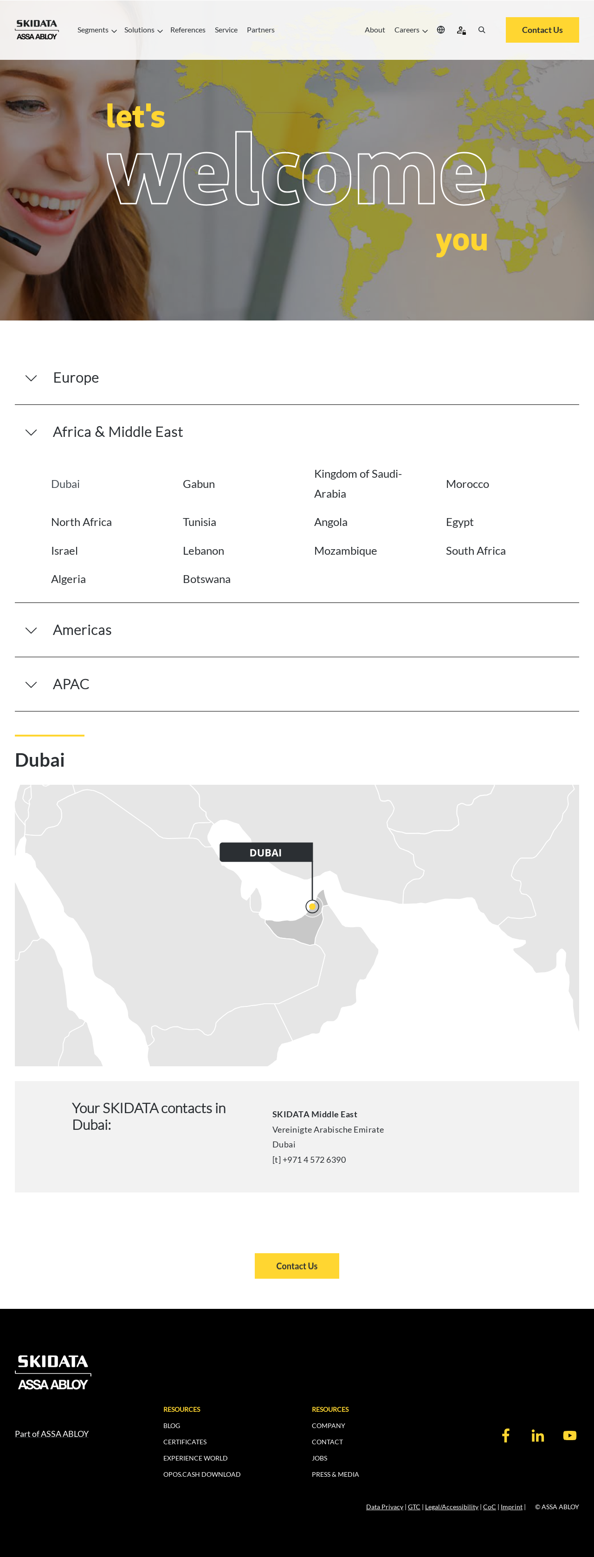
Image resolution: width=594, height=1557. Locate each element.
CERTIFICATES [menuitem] (185, 1442)
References (188, 29)
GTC (414, 1507)
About (375, 29)
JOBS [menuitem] (319, 1458)
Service (226, 29)
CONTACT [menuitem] (327, 1442)
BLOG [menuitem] (171, 1425)
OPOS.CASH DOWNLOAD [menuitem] (202, 1474)
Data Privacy (384, 1507)
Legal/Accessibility (451, 1507)
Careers (410, 30)
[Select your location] (440, 29)
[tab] (109, 483)
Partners (261, 29)
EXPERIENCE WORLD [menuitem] (195, 1458)
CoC (489, 1507)
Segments (96, 30)
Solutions (142, 30)
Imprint (512, 1507)
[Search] (481, 29)
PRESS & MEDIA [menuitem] (335, 1474)
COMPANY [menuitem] (328, 1425)
